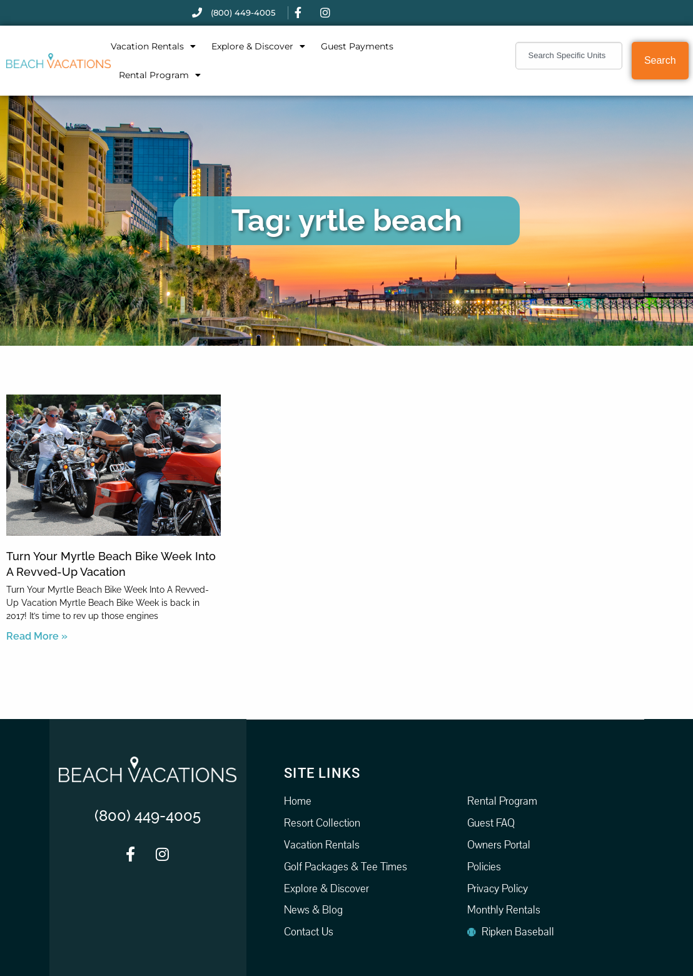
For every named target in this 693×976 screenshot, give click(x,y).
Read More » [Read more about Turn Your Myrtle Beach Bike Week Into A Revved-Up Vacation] (37, 636)
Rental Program (160, 75)
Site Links (322, 772)
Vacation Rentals (153, 46)
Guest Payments (357, 46)
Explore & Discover (258, 46)
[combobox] (568, 55)
